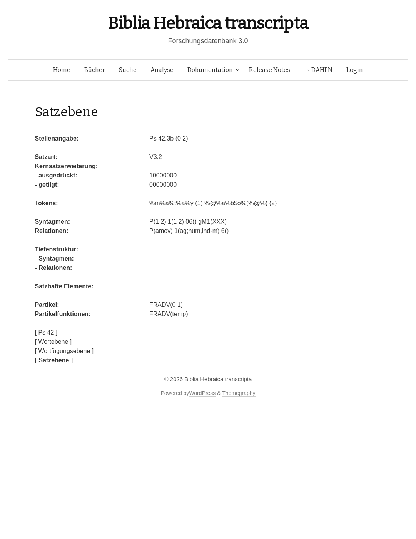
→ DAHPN (318, 70)
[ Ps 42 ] (46, 332)
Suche (128, 70)
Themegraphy (238, 393)
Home (61, 70)
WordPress (202, 393)
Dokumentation (210, 70)
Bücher (94, 70)
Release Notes (269, 70)
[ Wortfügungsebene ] (64, 351)
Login (354, 70)
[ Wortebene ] (53, 341)
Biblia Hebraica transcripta (208, 23)
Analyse (162, 70)
